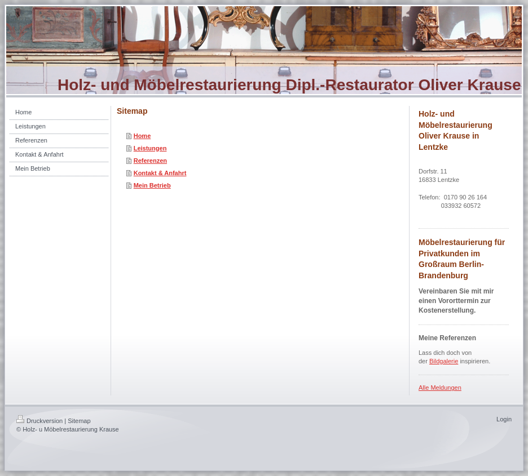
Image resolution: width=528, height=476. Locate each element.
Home (142, 135)
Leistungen (150, 148)
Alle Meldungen (440, 387)
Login (504, 419)
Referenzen (150, 160)
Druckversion (39, 420)
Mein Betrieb (152, 185)
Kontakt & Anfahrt (160, 173)
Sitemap (79, 420)
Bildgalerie (443, 361)
